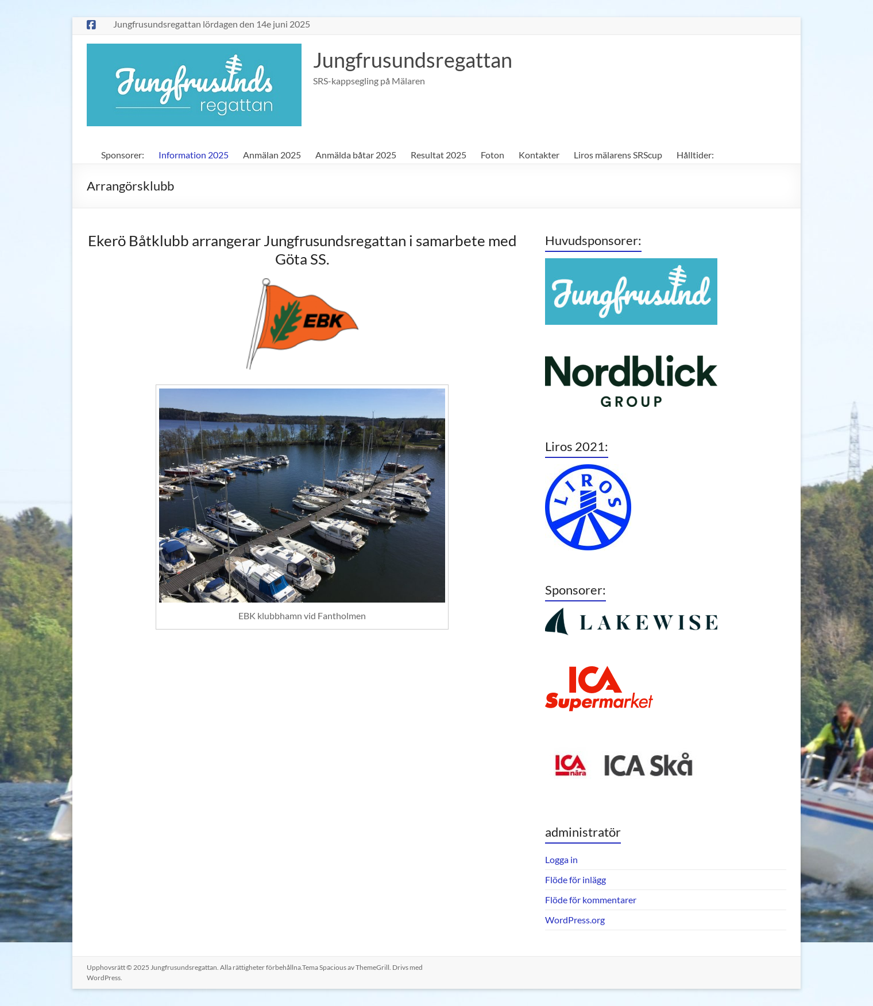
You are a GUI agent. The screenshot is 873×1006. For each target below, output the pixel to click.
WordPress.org (575, 919)
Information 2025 (194, 154)
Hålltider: (695, 154)
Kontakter (539, 154)
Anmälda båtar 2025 (355, 154)
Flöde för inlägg (575, 879)
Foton (492, 154)
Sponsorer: (122, 154)
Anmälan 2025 (272, 154)
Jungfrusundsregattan (412, 59)
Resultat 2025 (438, 154)
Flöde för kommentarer (590, 899)
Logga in (561, 859)
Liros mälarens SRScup (618, 154)
